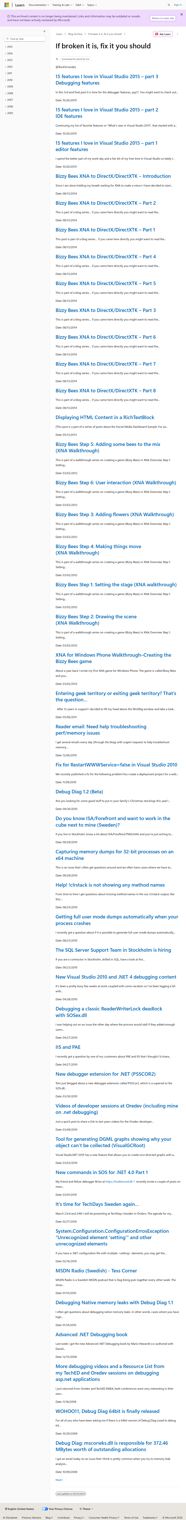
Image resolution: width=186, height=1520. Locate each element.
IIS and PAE (68, 1047)
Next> (59, 1480)
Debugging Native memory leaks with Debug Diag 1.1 (114, 1302)
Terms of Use (131, 1517)
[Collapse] (44, 31)
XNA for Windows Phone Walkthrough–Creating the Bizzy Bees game (113, 657)
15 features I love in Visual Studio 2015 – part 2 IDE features (107, 112)
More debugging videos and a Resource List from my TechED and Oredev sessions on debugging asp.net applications (110, 1372)
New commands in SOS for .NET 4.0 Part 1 (102, 1172)
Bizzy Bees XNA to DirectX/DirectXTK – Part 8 (106, 390)
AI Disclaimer (10, 1517)
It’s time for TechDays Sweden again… (97, 1204)
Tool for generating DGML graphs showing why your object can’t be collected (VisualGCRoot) (113, 1142)
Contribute (64, 1517)
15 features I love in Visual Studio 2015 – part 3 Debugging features (107, 79)
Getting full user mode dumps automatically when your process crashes (117, 919)
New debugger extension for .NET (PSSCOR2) (106, 1073)
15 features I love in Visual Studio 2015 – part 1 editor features (106, 145)
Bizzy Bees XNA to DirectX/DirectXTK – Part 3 (106, 310)
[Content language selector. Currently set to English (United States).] (19, 1509)
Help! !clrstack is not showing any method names (110, 884)
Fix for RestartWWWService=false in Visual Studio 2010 (116, 764)
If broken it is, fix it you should (105, 34)
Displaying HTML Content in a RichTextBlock (105, 417)
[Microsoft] (6, 5)
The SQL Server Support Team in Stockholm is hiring (113, 949)
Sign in (178, 4)
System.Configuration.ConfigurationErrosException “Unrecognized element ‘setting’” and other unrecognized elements (112, 1237)
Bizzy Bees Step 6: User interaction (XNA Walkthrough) (116, 482)
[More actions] (177, 34)
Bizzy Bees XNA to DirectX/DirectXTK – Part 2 (106, 202)
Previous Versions (31, 1517)
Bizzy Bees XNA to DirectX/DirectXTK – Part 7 (106, 363)
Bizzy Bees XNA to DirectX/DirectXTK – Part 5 (106, 283)
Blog (48, 1517)
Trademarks (149, 1517)
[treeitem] (24, 47)
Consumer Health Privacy (103, 1517)
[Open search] (169, 5)
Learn (59, 34)
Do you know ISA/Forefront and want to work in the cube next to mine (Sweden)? (113, 821)
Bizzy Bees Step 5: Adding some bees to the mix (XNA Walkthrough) (108, 447)
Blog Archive (75, 34)
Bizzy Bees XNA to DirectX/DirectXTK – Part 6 (106, 336)
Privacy (78, 1517)
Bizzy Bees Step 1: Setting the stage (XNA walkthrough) (116, 584)
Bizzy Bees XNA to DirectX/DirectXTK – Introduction (113, 176)
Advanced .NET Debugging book (92, 1334)
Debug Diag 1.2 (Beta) (79, 791)
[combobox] (24, 39)
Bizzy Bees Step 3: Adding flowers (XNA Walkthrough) (115, 514)
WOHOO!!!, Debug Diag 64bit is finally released (107, 1411)
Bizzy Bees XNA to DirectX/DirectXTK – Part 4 (106, 256)
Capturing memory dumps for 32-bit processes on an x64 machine (115, 854)
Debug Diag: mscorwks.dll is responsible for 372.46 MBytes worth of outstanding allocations (112, 1445)
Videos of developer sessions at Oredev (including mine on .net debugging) (117, 1108)
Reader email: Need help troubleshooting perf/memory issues (101, 729)
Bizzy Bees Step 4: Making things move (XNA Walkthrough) (98, 549)
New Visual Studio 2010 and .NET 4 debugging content (116, 976)
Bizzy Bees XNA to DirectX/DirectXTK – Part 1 (105, 229)
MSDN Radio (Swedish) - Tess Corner (96, 1270)
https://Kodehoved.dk (119, 1181)
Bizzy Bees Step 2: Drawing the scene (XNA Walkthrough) (96, 619)
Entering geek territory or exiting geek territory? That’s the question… (116, 696)
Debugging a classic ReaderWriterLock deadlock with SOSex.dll (109, 1011)
